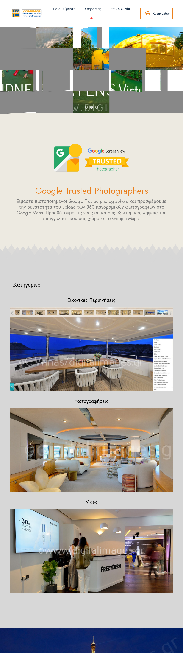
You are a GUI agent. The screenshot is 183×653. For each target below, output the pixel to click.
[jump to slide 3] (96, 107)
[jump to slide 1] (86, 107)
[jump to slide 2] (91, 107)
